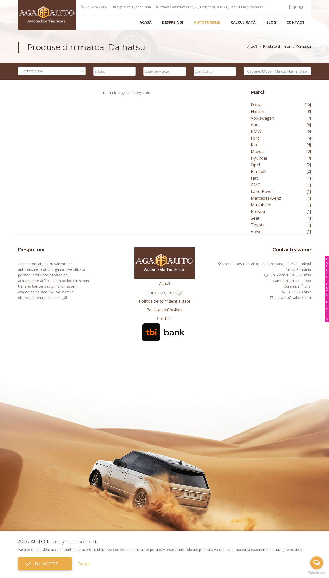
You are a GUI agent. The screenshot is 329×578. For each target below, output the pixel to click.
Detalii (84, 564)
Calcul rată (243, 22)
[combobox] (52, 71)
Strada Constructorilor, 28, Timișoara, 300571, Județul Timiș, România (210, 7)
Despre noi (172, 22)
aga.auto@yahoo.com (132, 7)
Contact (296, 22)
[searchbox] (114, 71)
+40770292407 (96, 7)
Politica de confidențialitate (164, 301)
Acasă (146, 22)
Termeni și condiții (164, 292)
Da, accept (45, 564)
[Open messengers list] (316, 562)
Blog (271, 22)
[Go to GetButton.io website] (316, 572)
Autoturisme (207, 22)
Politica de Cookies (164, 310)
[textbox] (50, 71)
